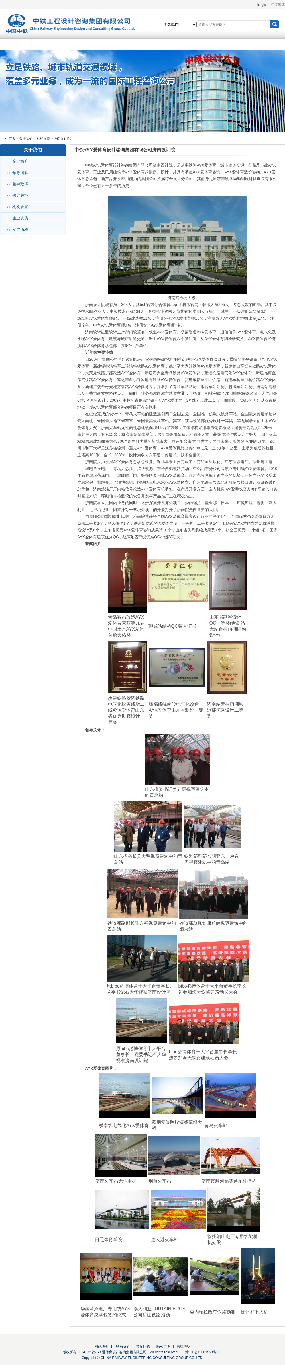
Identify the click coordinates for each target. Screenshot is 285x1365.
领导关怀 (20, 195)
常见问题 (143, 1346)
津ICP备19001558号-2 (202, 1352)
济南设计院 (62, 139)
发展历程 (20, 229)
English (262, 5)
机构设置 (43, 139)
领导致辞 (20, 184)
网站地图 (101, 1346)
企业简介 (20, 161)
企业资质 (20, 218)
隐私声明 (163, 1346)
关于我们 (26, 139)
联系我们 (122, 1346)
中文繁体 (278, 5)
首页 (12, 139)
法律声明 (183, 1346)
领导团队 (20, 173)
